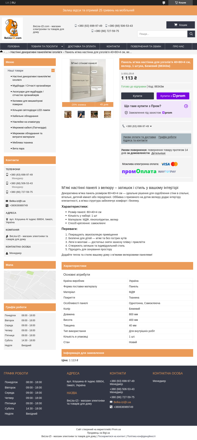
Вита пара (18, 148)
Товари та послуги (44, 46)
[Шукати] (191, 34)
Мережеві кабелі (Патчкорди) (29, 127)
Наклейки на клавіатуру (26, 121)
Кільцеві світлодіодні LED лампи (31, 110)
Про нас (178, 46)
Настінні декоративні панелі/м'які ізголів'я (36, 52)
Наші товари (15, 70)
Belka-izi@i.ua (17, 201)
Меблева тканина (23, 142)
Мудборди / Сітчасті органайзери (32, 85)
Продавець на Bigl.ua (98, 433)
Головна (14, 46)
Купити (137, 95)
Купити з (172, 96)
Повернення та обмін (146, 46)
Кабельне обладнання (25, 116)
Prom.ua (116, 429)
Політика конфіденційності (141, 436)
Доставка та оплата (82, 46)
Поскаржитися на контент (111, 436)
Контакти (113, 46)
